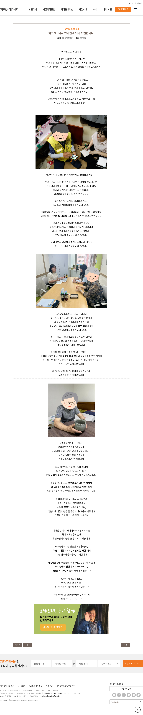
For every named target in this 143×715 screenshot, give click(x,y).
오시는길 (21, 685)
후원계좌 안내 (126, 688)
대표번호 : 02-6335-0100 (52, 693)
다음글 (27, 645)
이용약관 (49, 685)
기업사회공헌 (49, 9)
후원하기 (33, 9)
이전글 (17, 645)
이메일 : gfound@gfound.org (51, 696)
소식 (95, 9)
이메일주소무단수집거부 (65, 685)
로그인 (131, 3)
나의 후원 (107, 9)
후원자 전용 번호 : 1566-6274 (10, 696)
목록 (125, 645)
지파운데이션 (67, 9)
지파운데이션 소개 (7, 685)
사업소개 (83, 9)
